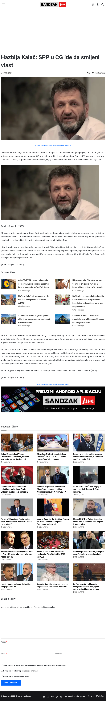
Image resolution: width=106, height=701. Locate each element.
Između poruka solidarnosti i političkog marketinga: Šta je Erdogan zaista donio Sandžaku (14, 489)
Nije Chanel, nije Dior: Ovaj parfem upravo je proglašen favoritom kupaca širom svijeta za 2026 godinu (88, 283)
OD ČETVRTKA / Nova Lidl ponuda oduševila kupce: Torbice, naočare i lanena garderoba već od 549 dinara (33, 283)
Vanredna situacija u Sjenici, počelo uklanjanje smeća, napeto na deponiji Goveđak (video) (34, 319)
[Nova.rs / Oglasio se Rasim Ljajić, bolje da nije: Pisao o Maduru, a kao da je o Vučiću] (17, 507)
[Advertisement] (53, 30)
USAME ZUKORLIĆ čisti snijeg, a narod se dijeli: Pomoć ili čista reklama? (87, 489)
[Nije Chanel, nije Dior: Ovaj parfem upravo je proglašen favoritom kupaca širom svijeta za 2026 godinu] (62, 284)
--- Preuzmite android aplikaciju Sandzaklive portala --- (53, 145)
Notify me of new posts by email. (16, 676)
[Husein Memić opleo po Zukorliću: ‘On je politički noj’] (17, 572)
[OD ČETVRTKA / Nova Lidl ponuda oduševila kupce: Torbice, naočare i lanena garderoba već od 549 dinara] (8, 284)
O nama (91, 696)
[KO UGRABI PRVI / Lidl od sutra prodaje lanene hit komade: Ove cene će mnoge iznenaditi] (62, 319)
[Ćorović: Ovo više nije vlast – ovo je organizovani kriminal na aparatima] (53, 572)
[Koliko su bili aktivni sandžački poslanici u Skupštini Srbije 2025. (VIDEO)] (53, 540)
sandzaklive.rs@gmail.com (75, 696)
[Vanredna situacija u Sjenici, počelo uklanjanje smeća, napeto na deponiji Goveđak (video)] (8, 319)
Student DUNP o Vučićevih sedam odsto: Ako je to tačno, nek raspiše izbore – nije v (88, 521)
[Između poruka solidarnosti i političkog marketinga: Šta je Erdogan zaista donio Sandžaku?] (17, 475)
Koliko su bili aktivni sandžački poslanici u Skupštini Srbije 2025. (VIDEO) (51, 554)
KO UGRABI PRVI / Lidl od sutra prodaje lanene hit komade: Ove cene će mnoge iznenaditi (88, 319)
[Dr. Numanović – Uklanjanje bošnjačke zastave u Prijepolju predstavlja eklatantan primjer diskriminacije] (89, 572)
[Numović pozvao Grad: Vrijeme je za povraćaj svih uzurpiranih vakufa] (89, 540)
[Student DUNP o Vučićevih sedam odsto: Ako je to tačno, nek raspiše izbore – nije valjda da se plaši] (89, 507)
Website (58, 654)
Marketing (100, 696)
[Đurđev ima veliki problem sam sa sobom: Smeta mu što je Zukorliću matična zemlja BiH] (89, 442)
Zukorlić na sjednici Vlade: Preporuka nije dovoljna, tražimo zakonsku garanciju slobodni (15, 456)
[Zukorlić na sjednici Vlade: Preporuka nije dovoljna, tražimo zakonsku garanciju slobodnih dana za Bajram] (17, 442)
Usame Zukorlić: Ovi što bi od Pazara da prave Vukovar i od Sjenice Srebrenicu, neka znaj (53, 521)
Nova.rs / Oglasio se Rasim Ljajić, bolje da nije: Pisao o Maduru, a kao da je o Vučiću (16, 521)
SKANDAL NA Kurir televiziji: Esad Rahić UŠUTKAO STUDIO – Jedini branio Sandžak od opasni (51, 456)
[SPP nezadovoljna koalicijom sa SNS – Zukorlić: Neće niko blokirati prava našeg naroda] (17, 540)
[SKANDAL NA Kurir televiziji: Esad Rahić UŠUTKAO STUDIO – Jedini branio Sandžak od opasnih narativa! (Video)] (53, 442)
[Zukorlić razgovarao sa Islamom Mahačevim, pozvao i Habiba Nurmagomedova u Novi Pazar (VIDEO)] (53, 475)
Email (4, 654)
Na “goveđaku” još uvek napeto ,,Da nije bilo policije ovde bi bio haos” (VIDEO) (33, 299)
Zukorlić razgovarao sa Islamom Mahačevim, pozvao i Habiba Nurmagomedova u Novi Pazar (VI (51, 489)
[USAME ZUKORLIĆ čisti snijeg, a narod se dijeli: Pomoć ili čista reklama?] (89, 475)
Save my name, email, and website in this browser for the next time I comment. (35, 665)
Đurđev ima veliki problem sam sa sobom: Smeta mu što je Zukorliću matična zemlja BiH (88, 456)
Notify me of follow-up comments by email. (20, 671)
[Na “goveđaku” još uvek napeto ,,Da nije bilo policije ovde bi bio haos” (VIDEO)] (8, 299)
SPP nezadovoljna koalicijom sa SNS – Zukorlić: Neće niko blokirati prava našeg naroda (17, 554)
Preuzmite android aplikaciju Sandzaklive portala (53, 385)
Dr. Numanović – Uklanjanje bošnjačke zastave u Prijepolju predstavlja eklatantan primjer (86, 586)
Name (4, 642)
